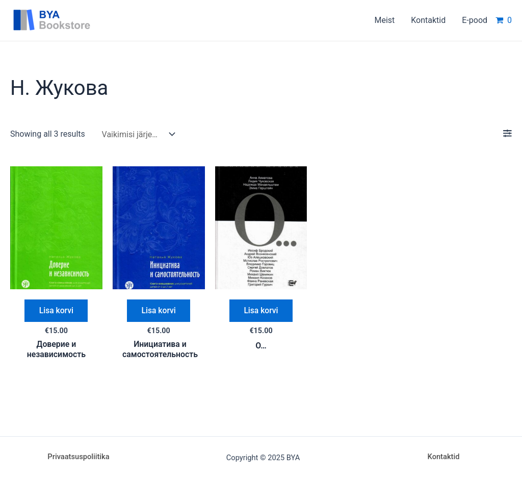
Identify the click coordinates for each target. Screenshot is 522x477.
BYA (114, 20)
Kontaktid (444, 456)
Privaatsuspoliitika (78, 456)
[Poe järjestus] (136, 134)
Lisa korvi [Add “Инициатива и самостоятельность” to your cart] (158, 311)
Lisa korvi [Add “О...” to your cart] (261, 311)
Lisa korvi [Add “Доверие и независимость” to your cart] (56, 311)
